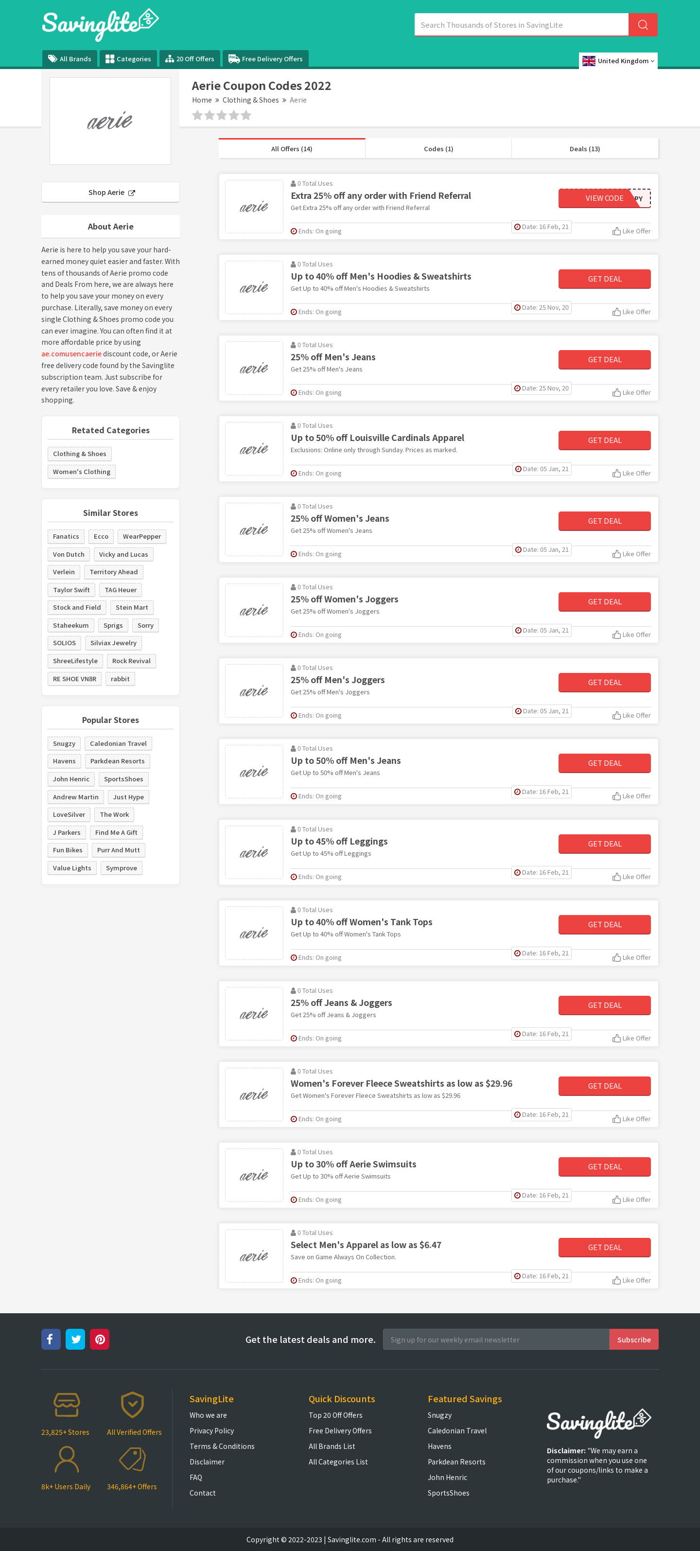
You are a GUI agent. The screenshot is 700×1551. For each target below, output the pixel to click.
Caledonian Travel (118, 743)
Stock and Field (77, 607)
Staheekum (71, 625)
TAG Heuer (121, 589)
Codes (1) (439, 148)
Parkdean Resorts (117, 760)
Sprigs (113, 625)
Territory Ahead (113, 571)
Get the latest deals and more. (310, 1339)
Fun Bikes (68, 849)
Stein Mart (132, 607)
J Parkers (67, 832)
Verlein (64, 571)
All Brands (69, 58)
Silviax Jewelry (113, 642)
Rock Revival (131, 660)
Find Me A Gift (116, 832)
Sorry (146, 625)
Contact (203, 1493)
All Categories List (338, 1461)
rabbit (120, 678)
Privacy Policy (212, 1430)
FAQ (196, 1477)
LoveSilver (69, 814)
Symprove (121, 867)
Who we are (208, 1415)
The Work (114, 814)
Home (202, 100)
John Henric (71, 778)
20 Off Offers (189, 58)
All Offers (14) (292, 148)
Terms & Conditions (222, 1446)
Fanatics (66, 536)
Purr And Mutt (118, 849)
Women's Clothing (81, 471)
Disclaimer (207, 1461)
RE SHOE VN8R (74, 678)
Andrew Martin (76, 796)
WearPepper (142, 536)
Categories (128, 59)
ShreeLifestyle (75, 660)
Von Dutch (69, 554)
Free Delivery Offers (265, 59)
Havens (64, 760)
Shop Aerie (111, 192)
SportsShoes (123, 778)
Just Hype (128, 796)
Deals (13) (585, 148)
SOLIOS (64, 642)
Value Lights (72, 867)
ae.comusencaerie (71, 353)
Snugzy (64, 743)
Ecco (101, 536)
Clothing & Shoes (251, 100)
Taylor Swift (71, 589)
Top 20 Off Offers (336, 1415)
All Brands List (332, 1446)
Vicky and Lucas (123, 554)
